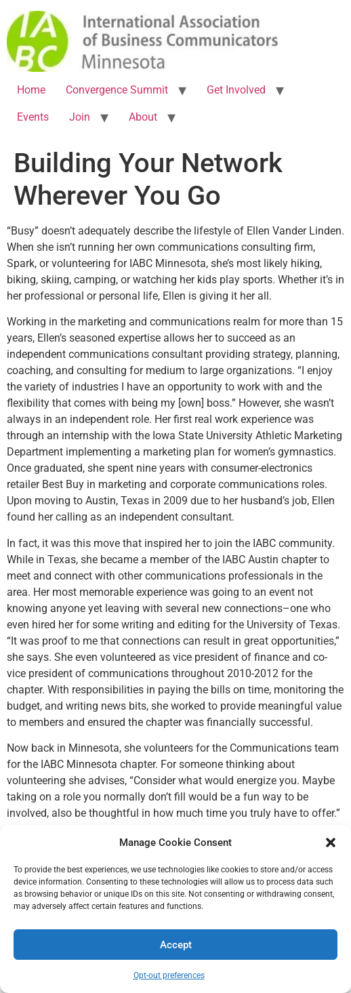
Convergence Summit (117, 89)
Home (31, 89)
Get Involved (236, 89)
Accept (176, 945)
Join (79, 116)
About (143, 116)
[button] (330, 842)
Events (33, 116)
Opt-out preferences (169, 975)
